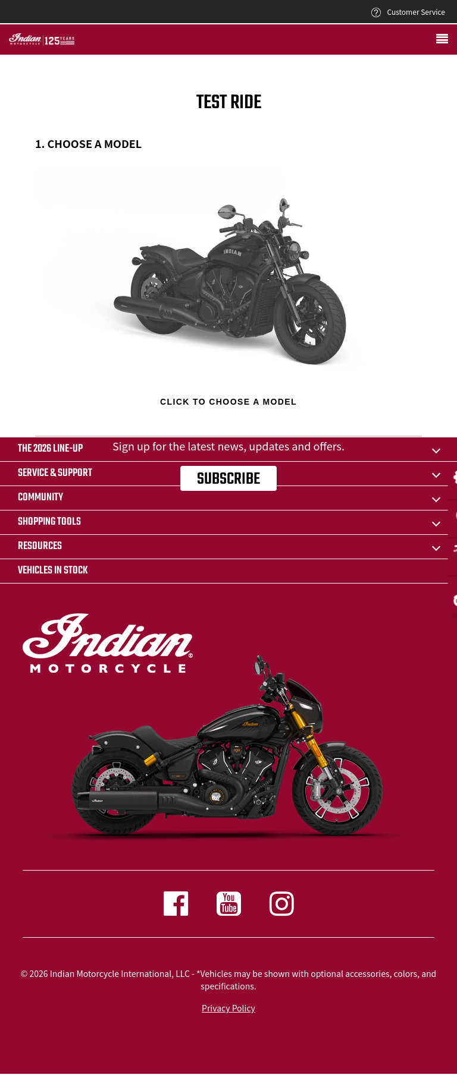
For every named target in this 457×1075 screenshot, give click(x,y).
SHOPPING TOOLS (49, 522)
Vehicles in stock (53, 570)
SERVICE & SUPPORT (55, 473)
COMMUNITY (40, 497)
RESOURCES (40, 546)
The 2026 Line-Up (50, 449)
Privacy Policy (228, 1008)
